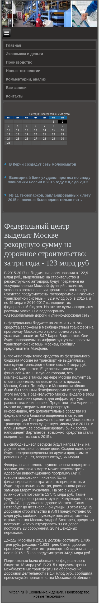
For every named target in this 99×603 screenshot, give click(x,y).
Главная (13, 45)
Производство (19, 62)
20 (35, 134)
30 (62, 138)
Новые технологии (23, 71)
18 (17, 134)
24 (8, 138)
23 (62, 134)
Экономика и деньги (24, 54)
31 (8, 142)
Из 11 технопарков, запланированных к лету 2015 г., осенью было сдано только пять (49, 197)
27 (35, 138)
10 (8, 130)
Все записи (16, 88)
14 (44, 130)
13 (35, 130)
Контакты (14, 96)
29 (53, 138)
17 (8, 134)
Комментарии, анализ (26, 79)
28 (44, 138)
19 (26, 134)
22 (53, 134)
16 (62, 130)
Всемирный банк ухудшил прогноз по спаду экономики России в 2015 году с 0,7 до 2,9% (49, 179)
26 (26, 138)
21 (44, 134)
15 (53, 130)
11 (17, 130)
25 (17, 138)
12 (26, 130)
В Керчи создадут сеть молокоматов (42, 164)
